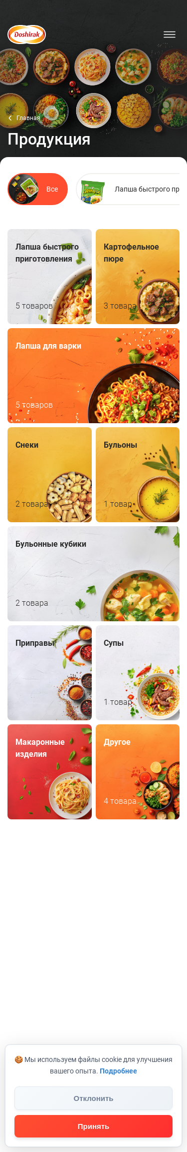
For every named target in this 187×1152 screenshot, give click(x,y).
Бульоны (138, 474)
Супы (138, 672)
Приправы (49, 672)
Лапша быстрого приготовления (49, 276)
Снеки (49, 474)
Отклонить (93, 1098)
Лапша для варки (93, 375)
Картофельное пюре (138, 276)
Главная (28, 118)
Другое (138, 771)
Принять (94, 1126)
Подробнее (118, 1071)
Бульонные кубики (93, 573)
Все (33, 189)
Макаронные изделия (49, 771)
